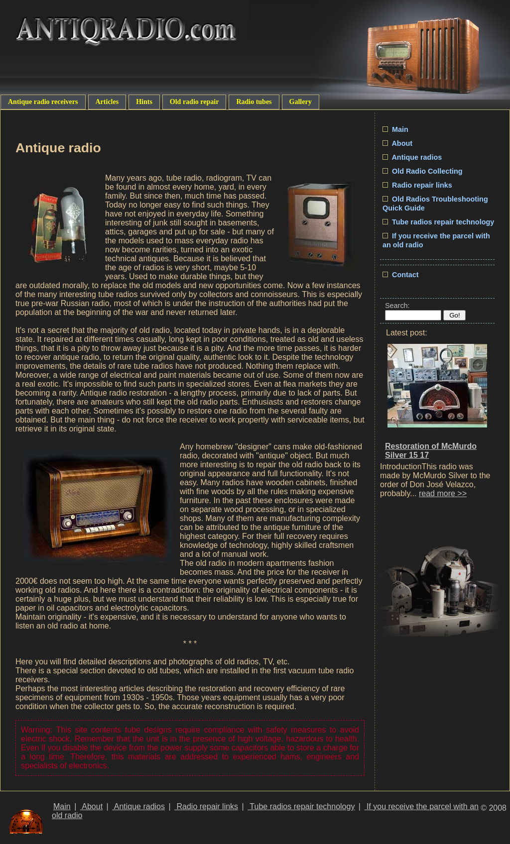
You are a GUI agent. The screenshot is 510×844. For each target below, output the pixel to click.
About (397, 143)
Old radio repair (194, 102)
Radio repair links (417, 185)
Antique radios (412, 157)
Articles (107, 102)
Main (395, 129)
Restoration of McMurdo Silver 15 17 (431, 450)
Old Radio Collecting (422, 171)
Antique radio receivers (43, 102)
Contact (400, 275)
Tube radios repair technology (438, 222)
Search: (397, 306)
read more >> (443, 493)
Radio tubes (253, 102)
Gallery (300, 102)
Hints (144, 102)
